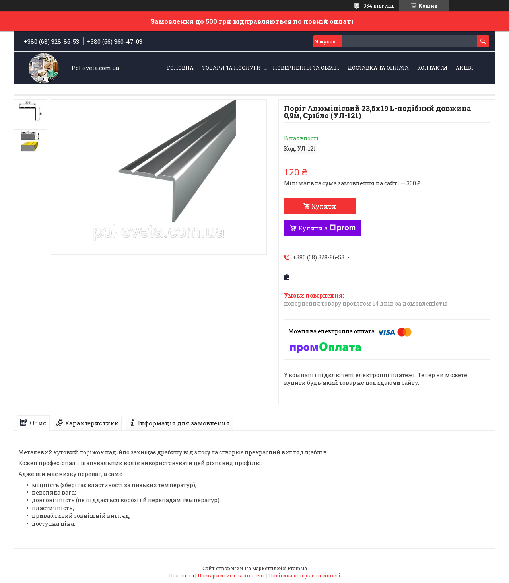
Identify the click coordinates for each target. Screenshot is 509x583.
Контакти (432, 67)
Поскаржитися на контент (231, 575)
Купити (323, 206)
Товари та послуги (231, 67)
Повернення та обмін (306, 67)
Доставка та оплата (378, 67)
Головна (180, 67)
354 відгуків (379, 5)
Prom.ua (297, 568)
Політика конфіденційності (304, 575)
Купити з (327, 228)
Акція (464, 67)
